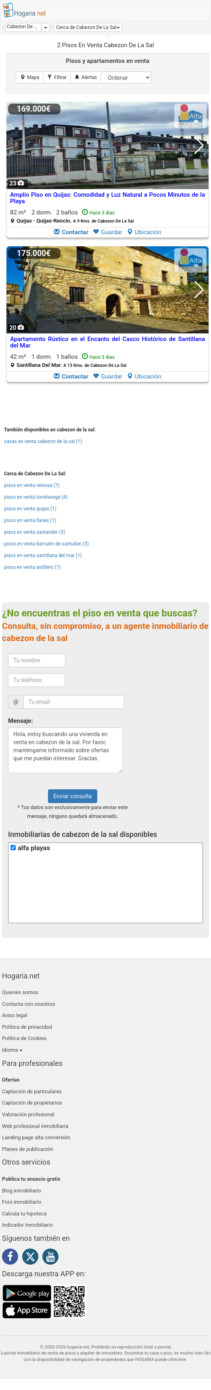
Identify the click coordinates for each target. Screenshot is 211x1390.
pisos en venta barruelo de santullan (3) (46, 544)
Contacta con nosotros (28, 1004)
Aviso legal (14, 1015)
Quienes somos (20, 992)
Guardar (107, 232)
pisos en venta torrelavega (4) (36, 497)
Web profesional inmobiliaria (35, 1126)
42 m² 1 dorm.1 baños (68, 360)
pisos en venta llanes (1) (30, 520)
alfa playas (34, 848)
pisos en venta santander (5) (34, 532)
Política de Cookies (24, 1038)
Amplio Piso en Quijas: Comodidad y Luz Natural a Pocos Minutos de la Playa (107, 198)
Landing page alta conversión (36, 1137)
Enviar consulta (72, 796)
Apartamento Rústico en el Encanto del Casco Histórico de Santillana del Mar (107, 342)
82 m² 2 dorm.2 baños (72, 216)
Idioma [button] (12, 1050)
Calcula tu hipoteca (24, 1214)
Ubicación (144, 232)
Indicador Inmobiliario (27, 1225)
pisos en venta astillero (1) (32, 567)
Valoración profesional (28, 1114)
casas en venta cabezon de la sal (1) (43, 441)
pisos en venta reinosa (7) (31, 485)
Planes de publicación (27, 1149)
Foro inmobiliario (21, 1202)
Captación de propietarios (32, 1103)
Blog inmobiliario (21, 1191)
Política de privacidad (27, 1027)
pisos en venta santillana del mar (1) (43, 555)
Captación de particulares (32, 1091)
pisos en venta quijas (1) (30, 509)
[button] (88, 27)
